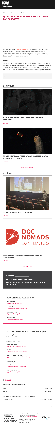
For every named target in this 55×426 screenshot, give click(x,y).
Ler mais (5, 123)
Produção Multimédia (32, 416)
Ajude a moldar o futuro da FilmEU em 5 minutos (23, 118)
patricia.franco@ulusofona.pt (16, 314)
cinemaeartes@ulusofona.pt (16, 367)
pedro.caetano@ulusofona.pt (16, 346)
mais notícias (27, 266)
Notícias (13, 13)
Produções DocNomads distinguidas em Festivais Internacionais (22, 256)
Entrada (5, 13)
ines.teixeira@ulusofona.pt (15, 303)
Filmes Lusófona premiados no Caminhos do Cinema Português (25, 157)
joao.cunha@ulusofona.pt (15, 319)
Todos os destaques (27, 167)
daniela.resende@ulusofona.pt (16, 309)
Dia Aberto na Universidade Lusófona (17, 212)
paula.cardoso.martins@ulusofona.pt (18, 357)
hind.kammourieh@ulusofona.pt (17, 352)
